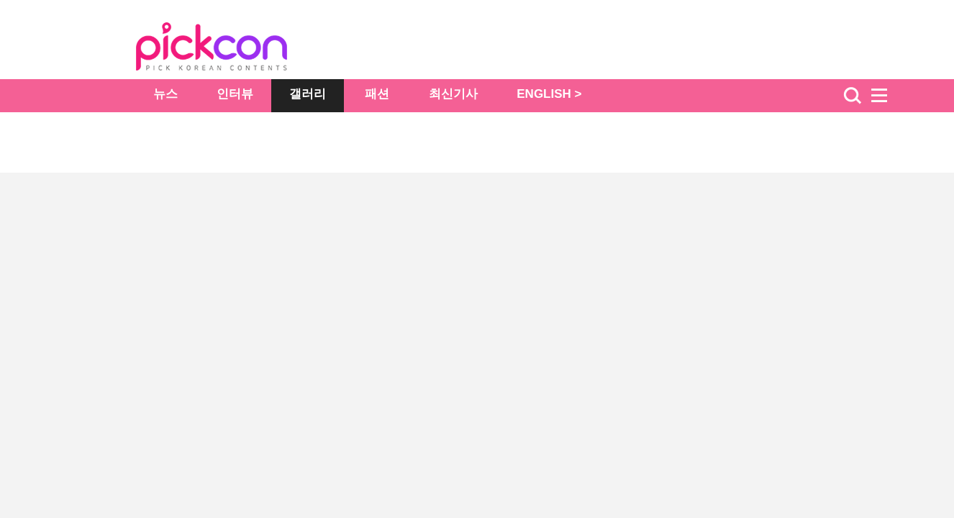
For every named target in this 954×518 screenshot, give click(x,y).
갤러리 (307, 94)
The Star (233, 49)
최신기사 (453, 94)
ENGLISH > (549, 94)
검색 (852, 95)
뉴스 (165, 94)
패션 (377, 94)
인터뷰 (235, 94)
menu (885, 95)
